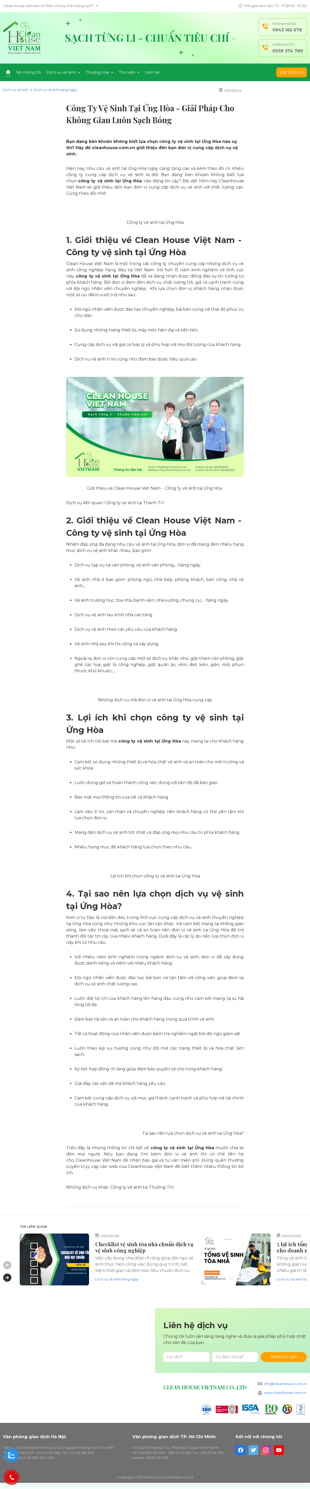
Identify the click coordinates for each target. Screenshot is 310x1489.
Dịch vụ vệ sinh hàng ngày (55, 90)
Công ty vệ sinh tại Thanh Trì (134, 502)
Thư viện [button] (129, 72)
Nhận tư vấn (284, 1356)
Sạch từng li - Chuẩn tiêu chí (149, 37)
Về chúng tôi (28, 72)
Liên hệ (152, 72)
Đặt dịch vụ (292, 72)
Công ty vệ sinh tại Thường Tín (142, 1187)
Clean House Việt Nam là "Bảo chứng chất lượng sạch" (50, 6)
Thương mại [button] (99, 72)
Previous (7, 1265)
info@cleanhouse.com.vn (285, 1384)
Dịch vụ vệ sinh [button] (63, 72)
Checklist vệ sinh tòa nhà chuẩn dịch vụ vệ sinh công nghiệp (144, 1247)
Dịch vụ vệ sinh (15, 90)
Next (7, 1277)
